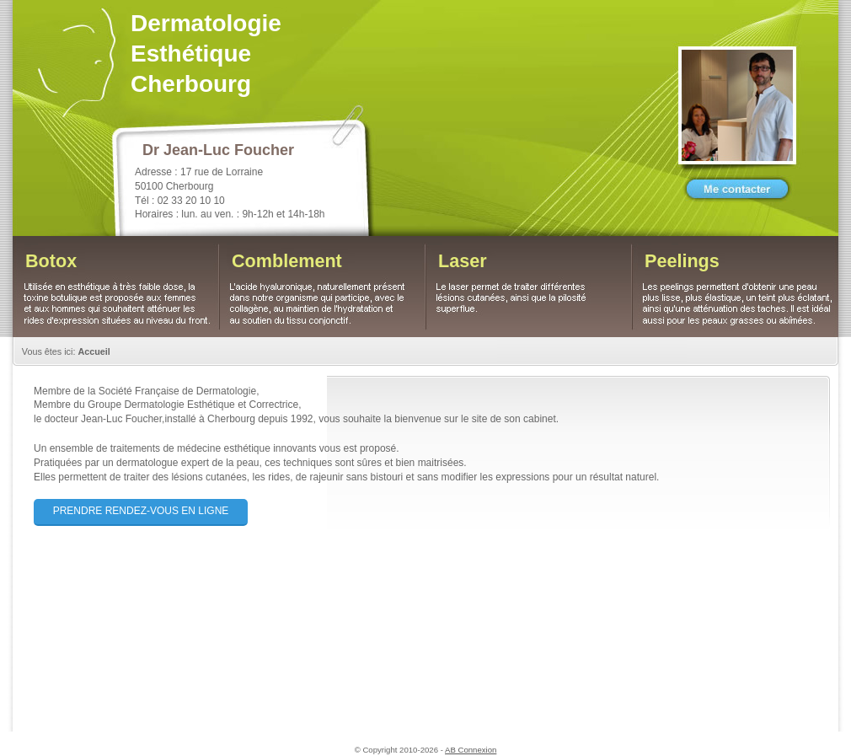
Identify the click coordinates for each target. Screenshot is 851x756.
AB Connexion (470, 749)
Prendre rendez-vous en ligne (141, 511)
